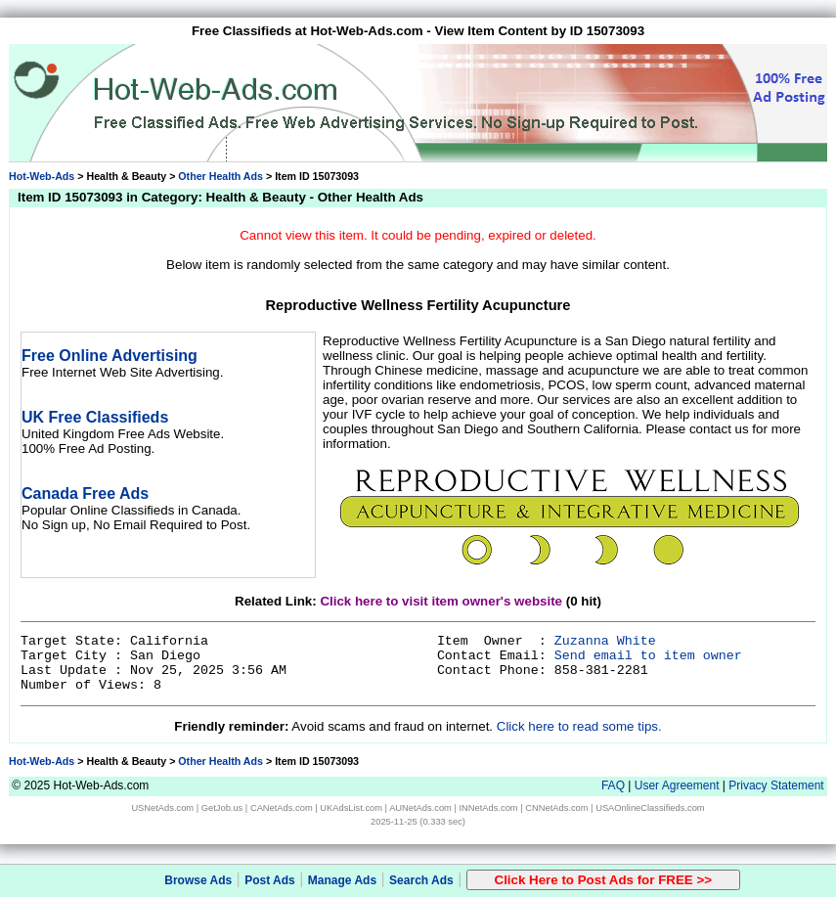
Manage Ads (342, 880)
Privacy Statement (775, 785)
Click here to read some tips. (579, 726)
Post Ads (269, 880)
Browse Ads (198, 880)
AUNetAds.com (420, 808)
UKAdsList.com (351, 808)
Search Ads (421, 880)
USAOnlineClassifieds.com (649, 808)
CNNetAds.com (556, 808)
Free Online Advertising (110, 355)
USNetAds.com (162, 808)
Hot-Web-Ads (41, 176)
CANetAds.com (281, 808)
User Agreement (677, 785)
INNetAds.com (489, 808)
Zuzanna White (605, 641)
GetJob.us (222, 808)
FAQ (613, 785)
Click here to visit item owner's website (441, 601)
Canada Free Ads (85, 493)
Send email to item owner (648, 656)
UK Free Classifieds (95, 417)
